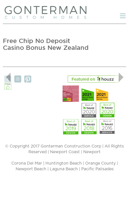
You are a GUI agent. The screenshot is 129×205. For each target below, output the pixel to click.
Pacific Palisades (97, 169)
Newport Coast (65, 152)
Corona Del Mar (26, 163)
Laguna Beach (64, 169)
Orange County (100, 163)
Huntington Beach (63, 163)
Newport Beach (31, 169)
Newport (92, 152)
